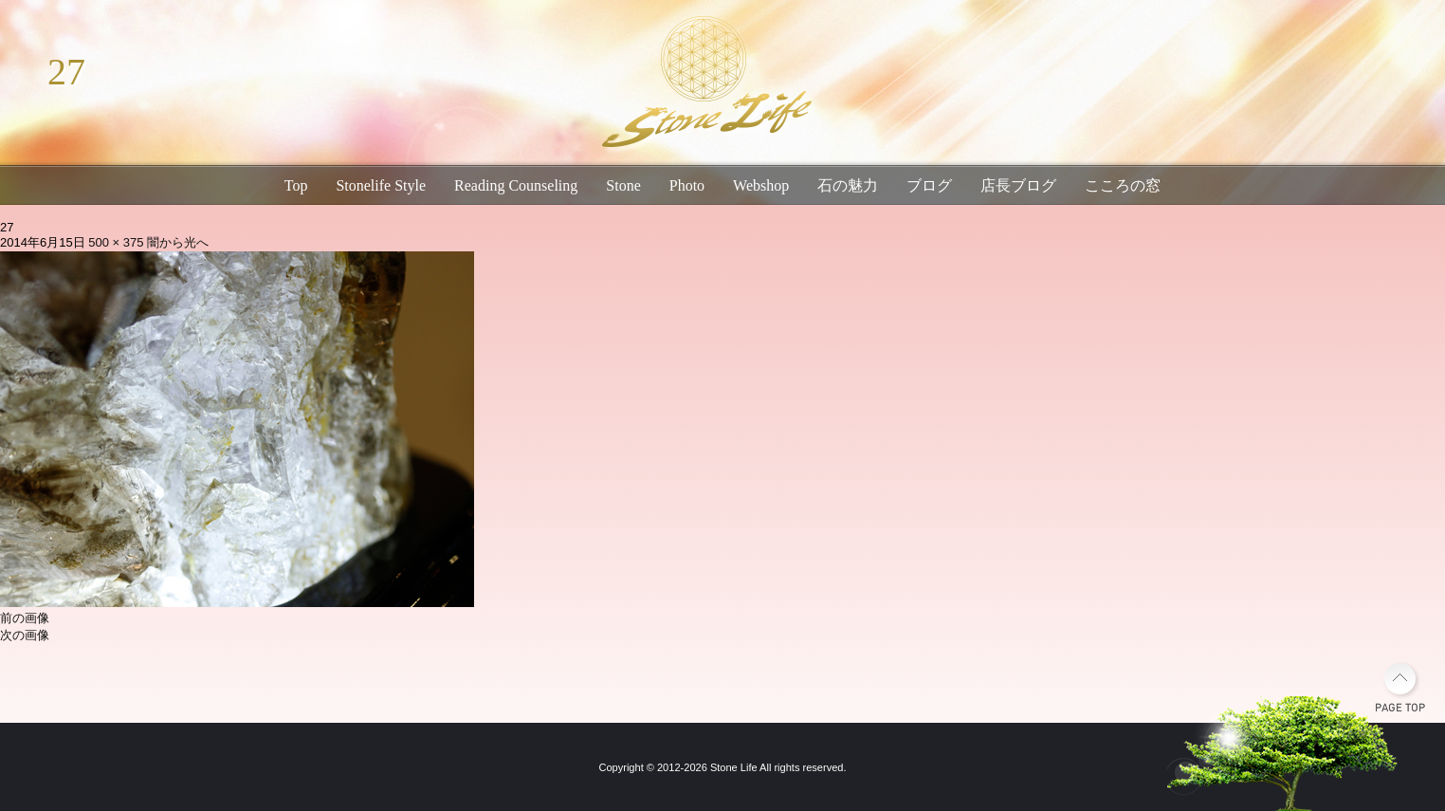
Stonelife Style (381, 185)
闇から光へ (178, 242)
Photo (686, 185)
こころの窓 (1123, 185)
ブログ (929, 185)
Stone (623, 185)
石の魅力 (847, 185)
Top (296, 185)
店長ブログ (1018, 185)
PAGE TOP (1400, 687)
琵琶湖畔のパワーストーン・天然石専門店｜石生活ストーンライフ (703, 85)
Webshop (761, 185)
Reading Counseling (515, 185)
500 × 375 (115, 242)
